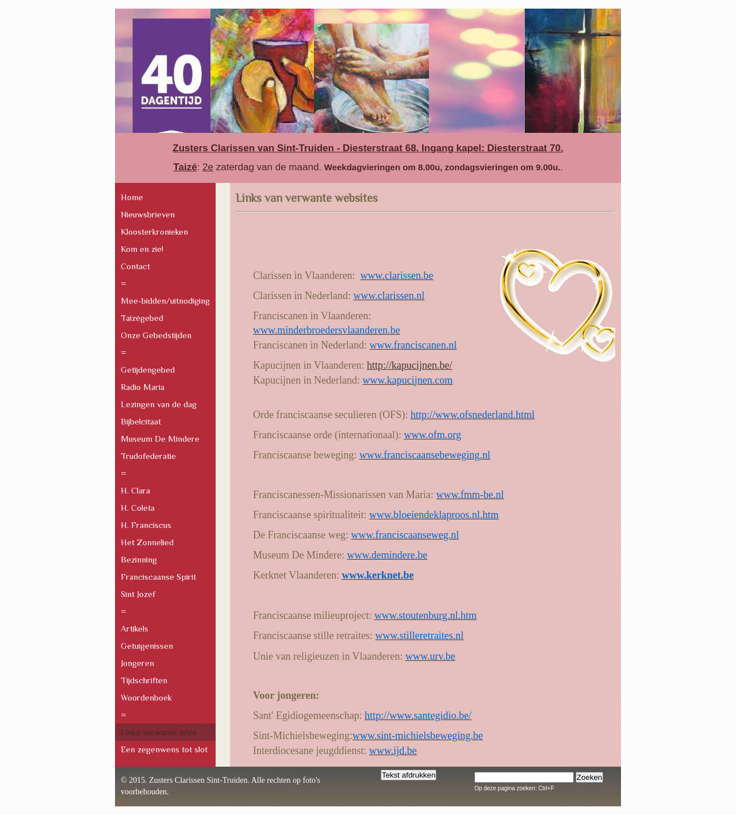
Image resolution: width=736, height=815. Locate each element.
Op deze (485, 788)
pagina (525, 788)
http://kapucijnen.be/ (409, 365)
